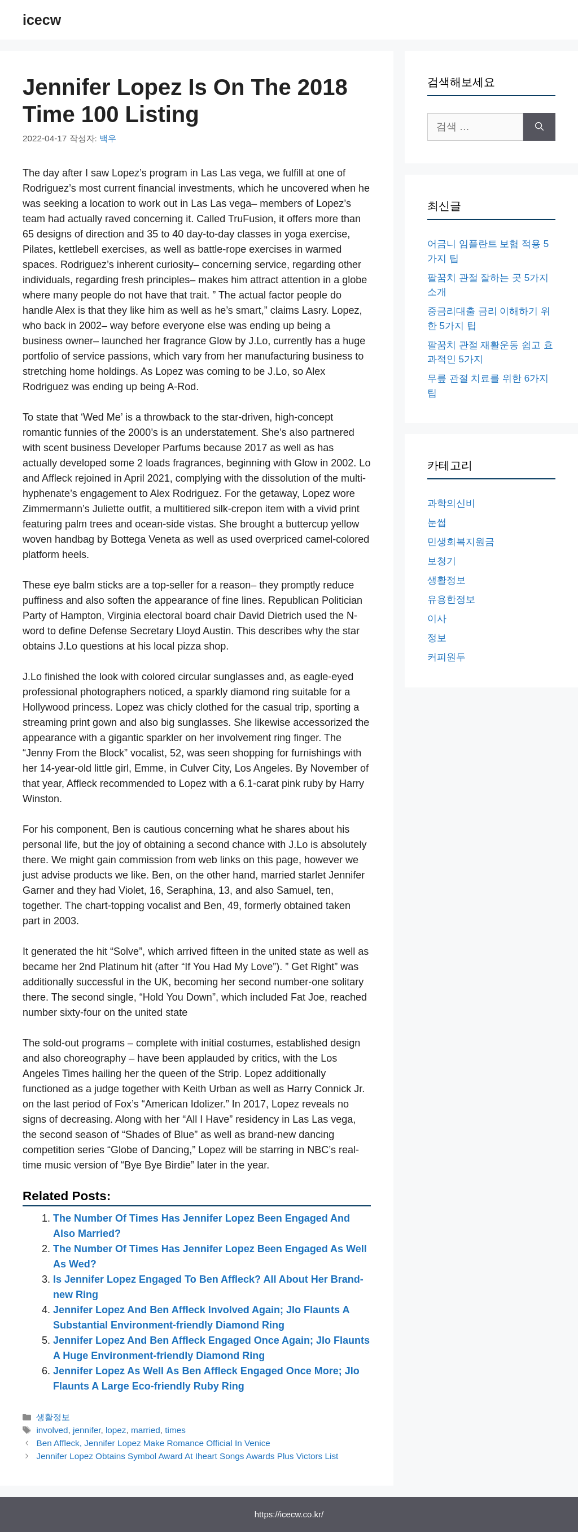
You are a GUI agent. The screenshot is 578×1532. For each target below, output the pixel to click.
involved (52, 1430)
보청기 (441, 561)
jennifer (86, 1430)
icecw (42, 20)
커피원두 (446, 657)
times (175, 1430)
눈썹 (436, 522)
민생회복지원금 (460, 541)
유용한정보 (451, 599)
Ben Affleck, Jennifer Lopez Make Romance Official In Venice (153, 1443)
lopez (116, 1430)
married (145, 1430)
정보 (436, 638)
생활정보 (53, 1417)
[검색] (539, 127)
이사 (436, 618)
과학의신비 (451, 503)
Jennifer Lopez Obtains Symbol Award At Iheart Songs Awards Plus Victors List (187, 1456)
